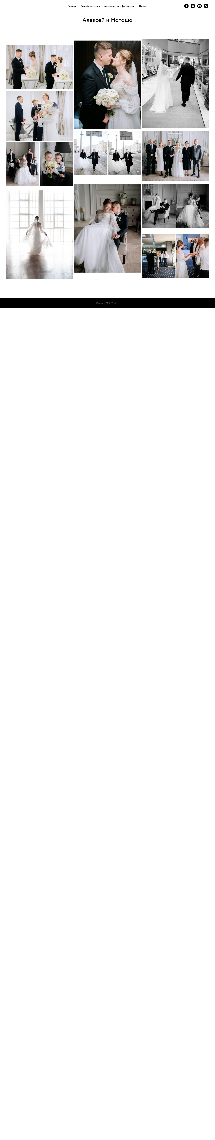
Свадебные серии (90, 6)
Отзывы (143, 6)
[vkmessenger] (199, 6)
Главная (71, 6)
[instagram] (193, 6)
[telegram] (186, 6)
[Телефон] (206, 6)
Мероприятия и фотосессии (119, 6)
